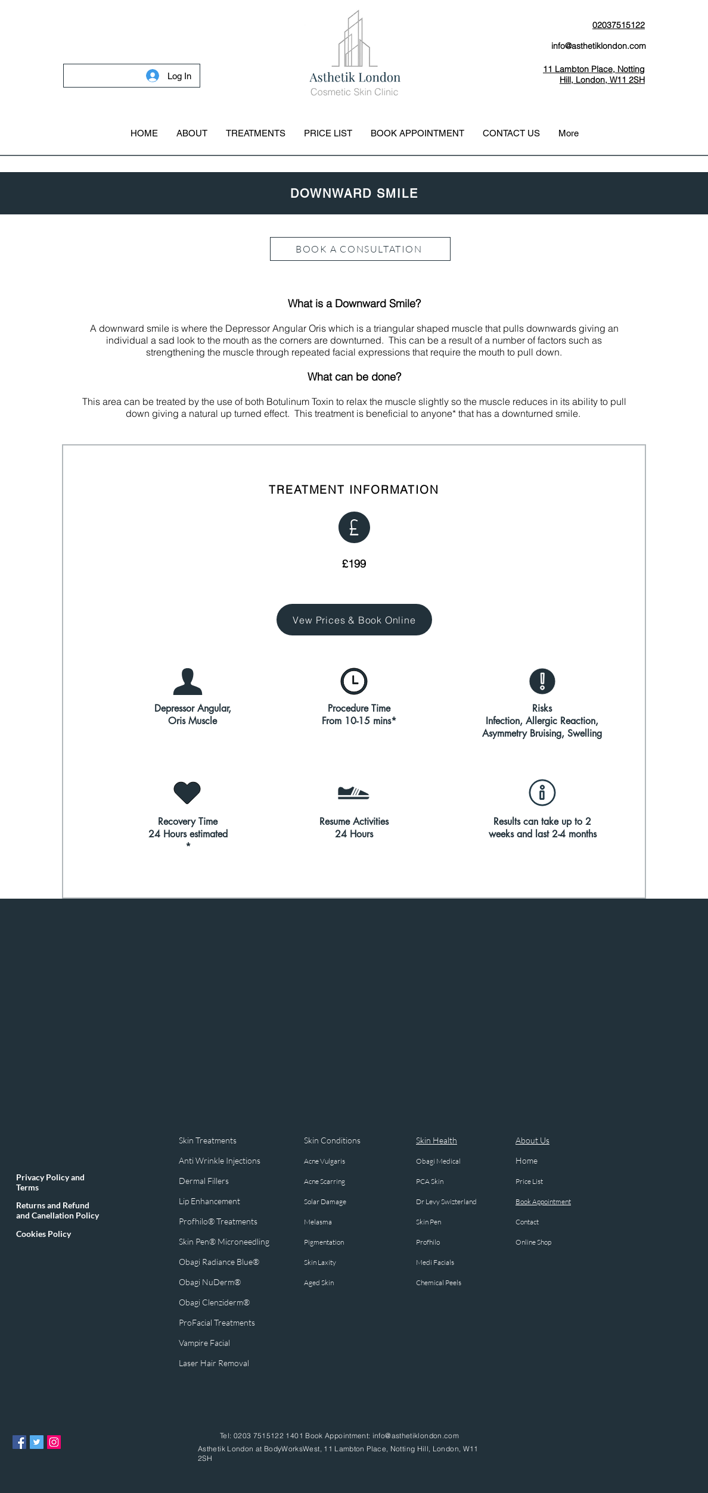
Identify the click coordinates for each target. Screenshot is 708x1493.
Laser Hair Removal (214, 1363)
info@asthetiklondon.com (415, 1435)
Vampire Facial (204, 1343)
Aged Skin (319, 1282)
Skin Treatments (208, 1140)
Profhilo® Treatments (218, 1221)
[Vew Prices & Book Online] (354, 619)
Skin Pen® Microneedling (224, 1241)
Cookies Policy (43, 1234)
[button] (255, 133)
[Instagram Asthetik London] (54, 1442)
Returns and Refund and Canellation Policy (57, 1210)
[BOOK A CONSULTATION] (360, 249)
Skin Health (436, 1140)
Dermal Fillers (205, 1181)
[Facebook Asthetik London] (19, 1442)
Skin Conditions (332, 1140)
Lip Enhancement (209, 1201)
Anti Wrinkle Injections (219, 1160)
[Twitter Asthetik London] (37, 1442)
